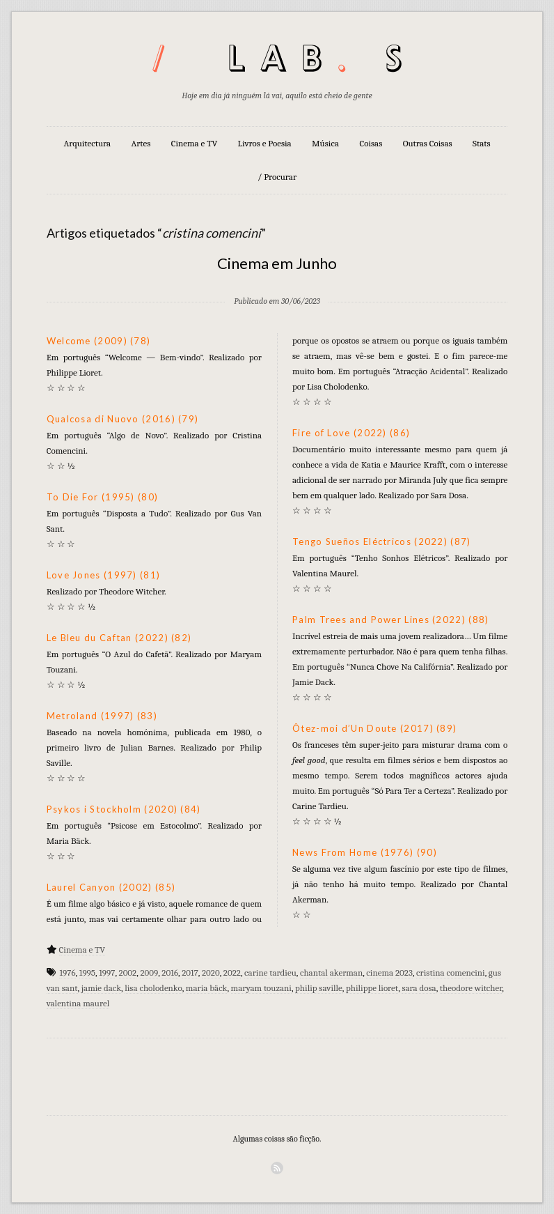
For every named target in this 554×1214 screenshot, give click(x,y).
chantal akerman (331, 972)
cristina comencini (450, 972)
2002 (128, 972)
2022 (232, 972)
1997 (107, 972)
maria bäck (207, 988)
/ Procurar (277, 176)
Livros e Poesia (265, 143)
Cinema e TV (194, 143)
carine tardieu (270, 972)
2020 (211, 972)
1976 (67, 972)
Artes (140, 143)
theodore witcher (471, 988)
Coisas (370, 143)
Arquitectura (87, 143)
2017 (190, 972)
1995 (87, 972)
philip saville (318, 988)
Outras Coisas (427, 143)
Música (325, 143)
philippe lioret (372, 988)
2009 (149, 972)
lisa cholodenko (153, 988)
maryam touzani (261, 988)
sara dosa (419, 988)
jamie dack (101, 988)
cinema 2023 (389, 972)
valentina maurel (78, 1003)
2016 (169, 972)
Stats (482, 143)
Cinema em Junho (277, 263)
